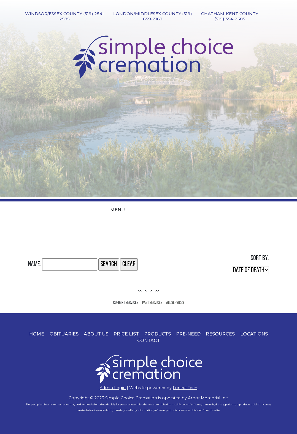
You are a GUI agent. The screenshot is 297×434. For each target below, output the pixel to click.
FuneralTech (185, 387)
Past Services (152, 303)
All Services (175, 303)
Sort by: (260, 258)
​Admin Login (113, 387)
